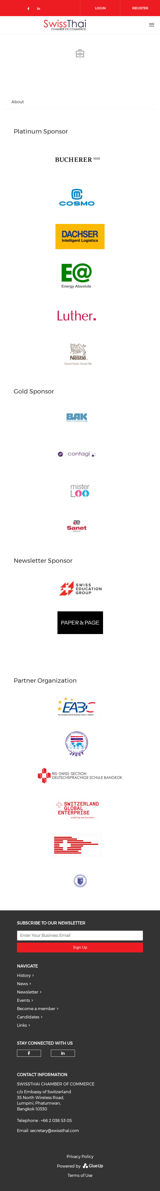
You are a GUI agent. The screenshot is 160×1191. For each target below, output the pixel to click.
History (24, 975)
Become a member (36, 1008)
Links (22, 1025)
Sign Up (80, 947)
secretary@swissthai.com (54, 1130)
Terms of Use (80, 1175)
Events (23, 1000)
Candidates (28, 1017)
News (22, 983)
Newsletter (27, 992)
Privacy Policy (80, 1156)
